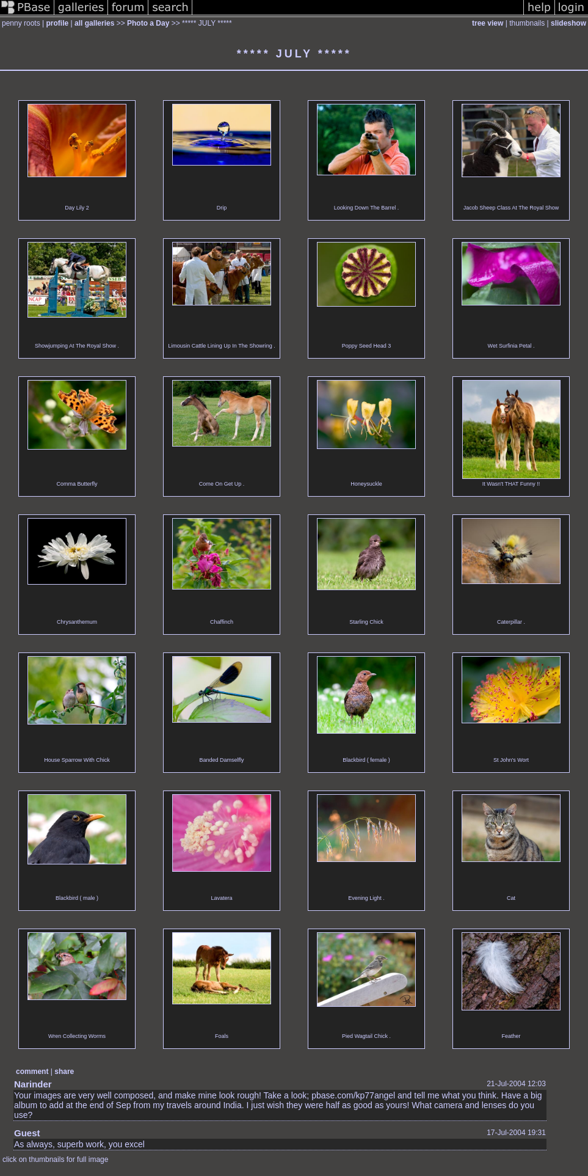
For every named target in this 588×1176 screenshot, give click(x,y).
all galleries (94, 23)
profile (57, 23)
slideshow (568, 23)
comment (32, 1071)
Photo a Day (148, 23)
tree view (487, 23)
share (64, 1071)
